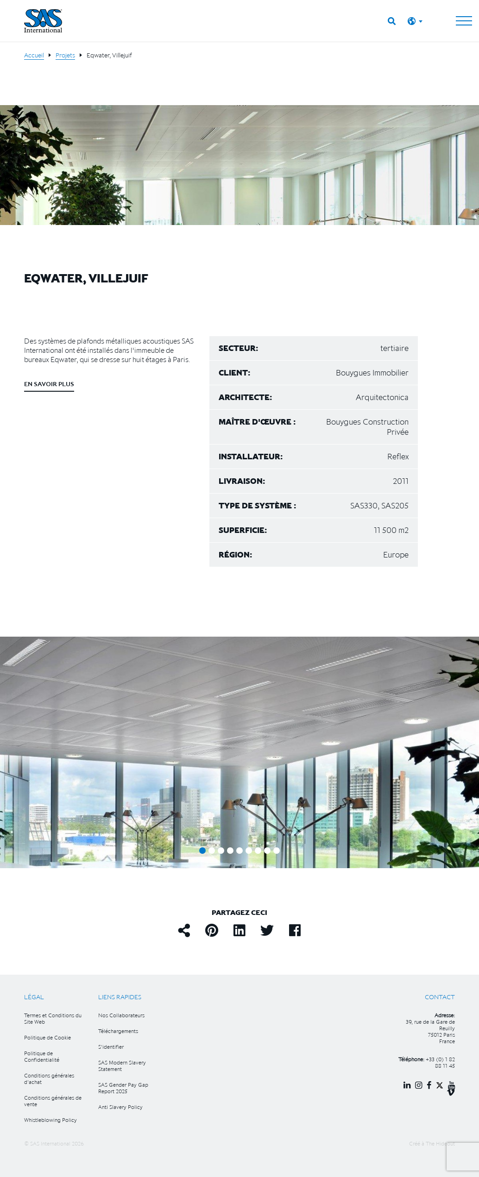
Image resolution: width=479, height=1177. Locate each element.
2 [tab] (211, 850)
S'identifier (111, 1046)
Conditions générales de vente (53, 1101)
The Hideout (440, 1143)
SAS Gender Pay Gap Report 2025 (123, 1088)
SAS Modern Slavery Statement (122, 1065)
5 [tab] (239, 850)
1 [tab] (202, 850)
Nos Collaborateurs (121, 1015)
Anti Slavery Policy (120, 1106)
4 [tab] (230, 850)
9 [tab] (276, 850)
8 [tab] (267, 850)
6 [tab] (249, 850)
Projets (65, 55)
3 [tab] (221, 850)
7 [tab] (258, 850)
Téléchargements (118, 1030)
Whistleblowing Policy (50, 1119)
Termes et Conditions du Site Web (53, 1018)
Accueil (34, 55)
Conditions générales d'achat (49, 1078)
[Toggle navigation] (464, 21)
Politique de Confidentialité (41, 1056)
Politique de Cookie (47, 1037)
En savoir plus (49, 384)
